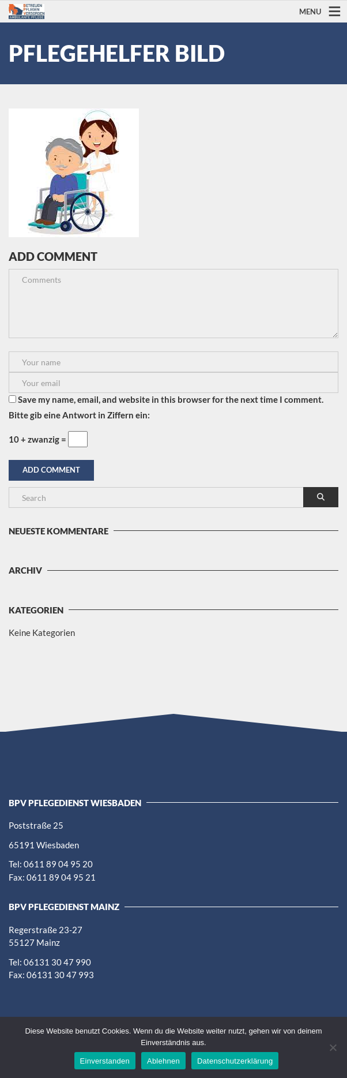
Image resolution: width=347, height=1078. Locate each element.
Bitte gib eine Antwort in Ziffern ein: (79, 415)
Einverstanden (105, 1061)
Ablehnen (163, 1061)
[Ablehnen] (332, 1047)
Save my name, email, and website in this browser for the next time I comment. (170, 399)
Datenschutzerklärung (235, 1061)
